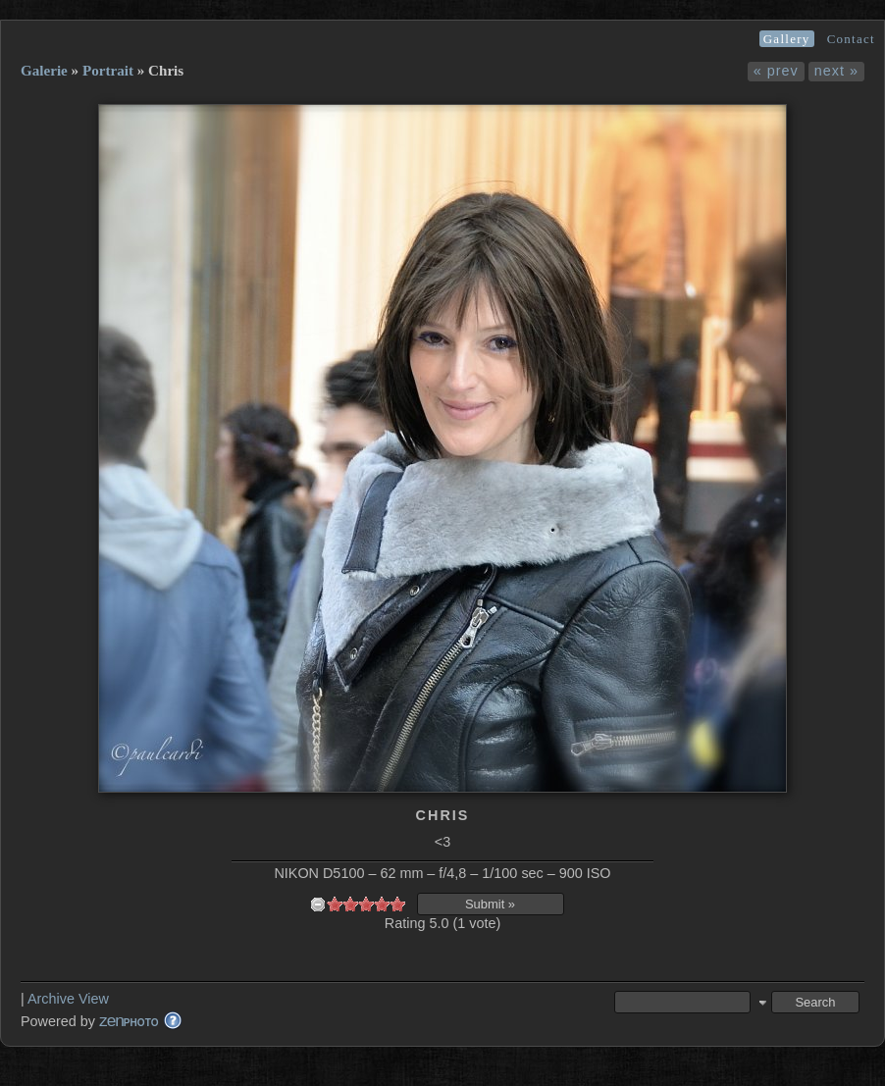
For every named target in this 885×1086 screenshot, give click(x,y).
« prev (776, 70)
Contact (851, 38)
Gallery (786, 38)
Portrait (107, 70)
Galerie (44, 70)
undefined (318, 904)
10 (397, 904)
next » (836, 70)
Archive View (68, 999)
